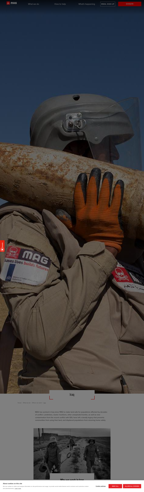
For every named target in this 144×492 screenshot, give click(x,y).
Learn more (18, 488)
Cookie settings (101, 486)
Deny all (115, 486)
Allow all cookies (132, 486)
